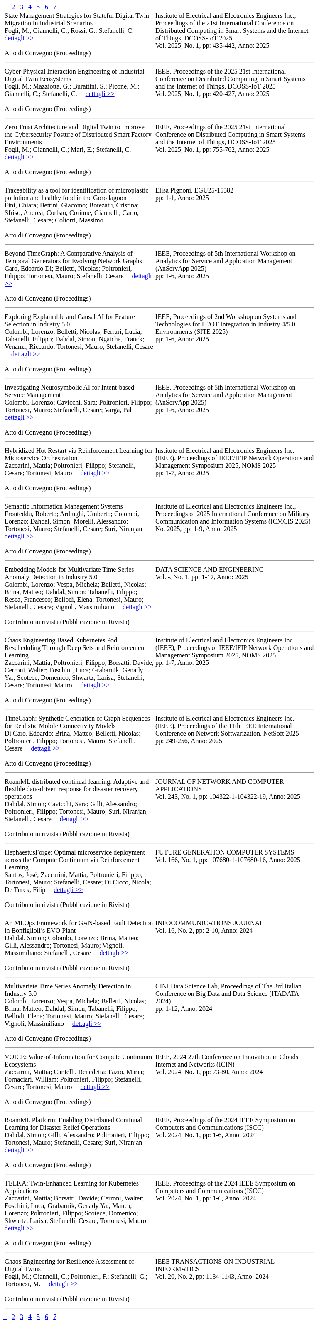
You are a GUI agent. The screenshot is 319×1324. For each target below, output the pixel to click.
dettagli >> (19, 38)
